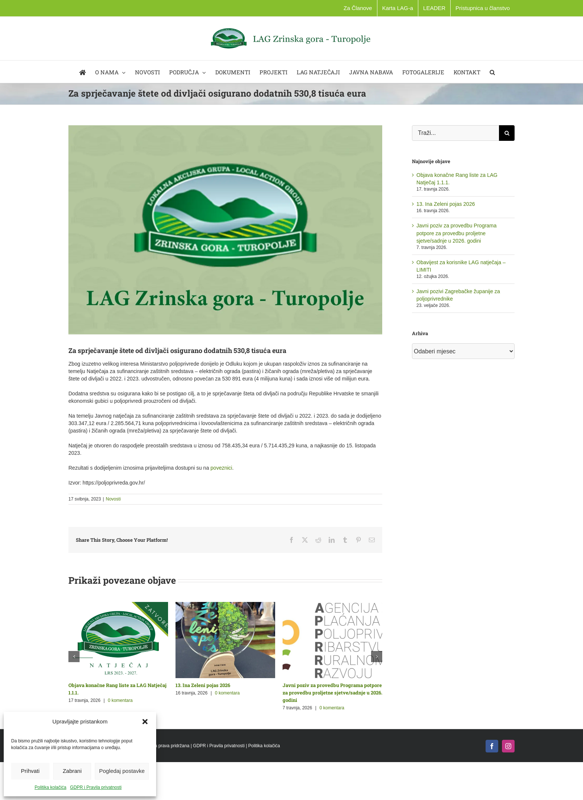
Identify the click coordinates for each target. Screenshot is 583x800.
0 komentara (120, 700)
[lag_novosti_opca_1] (225, 229)
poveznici (221, 468)
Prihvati (30, 771)
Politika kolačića (50, 787)
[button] (145, 721)
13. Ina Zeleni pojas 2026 (202, 685)
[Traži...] (455, 133)
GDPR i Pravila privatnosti (96, 787)
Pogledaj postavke (122, 771)
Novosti (113, 499)
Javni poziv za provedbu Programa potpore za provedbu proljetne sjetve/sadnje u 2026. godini (332, 692)
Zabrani (72, 771)
